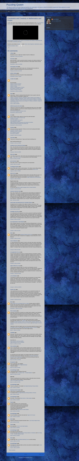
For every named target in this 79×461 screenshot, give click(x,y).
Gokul (11, 437)
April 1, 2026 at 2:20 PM (14, 394)
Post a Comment (12, 450)
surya (11, 93)
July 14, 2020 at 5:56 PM (14, 103)
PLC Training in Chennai (14, 132)
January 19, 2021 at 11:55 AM (15, 135)
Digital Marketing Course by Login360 (17, 342)
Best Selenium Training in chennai (16, 88)
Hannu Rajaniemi (31, 44)
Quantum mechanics (11, 45)
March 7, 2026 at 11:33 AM (15, 330)
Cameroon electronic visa (15, 191)
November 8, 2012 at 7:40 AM (15, 76)
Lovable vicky (13, 78)
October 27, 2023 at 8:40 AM (15, 188)
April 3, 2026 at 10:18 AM (15, 411)
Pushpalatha (13, 362)
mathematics (36, 44)
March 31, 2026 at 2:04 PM (15, 374)
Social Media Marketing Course (23, 439)
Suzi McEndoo (15, 41)
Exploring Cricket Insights (15, 389)
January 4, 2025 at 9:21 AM (15, 230)
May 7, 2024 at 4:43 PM (14, 200)
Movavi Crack (35, 169)
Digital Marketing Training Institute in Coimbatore (27, 432)
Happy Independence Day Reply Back (34, 177)
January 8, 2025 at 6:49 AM (15, 263)
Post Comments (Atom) (28, 457)
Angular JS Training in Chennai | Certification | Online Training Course (23, 97)
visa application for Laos (15, 252)
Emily (11, 301)
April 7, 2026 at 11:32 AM (15, 416)
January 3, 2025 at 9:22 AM (15, 219)
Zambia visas (13, 289)
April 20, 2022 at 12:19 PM (15, 164)
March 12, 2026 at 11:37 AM (15, 343)
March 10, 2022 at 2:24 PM (15, 158)
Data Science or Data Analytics (26, 398)
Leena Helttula (56, 19)
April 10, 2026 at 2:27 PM (15, 441)
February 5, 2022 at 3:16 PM (15, 152)
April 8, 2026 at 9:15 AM (14, 422)
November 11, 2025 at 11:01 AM (16, 308)
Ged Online (12, 58)
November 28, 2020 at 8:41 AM (16, 112)
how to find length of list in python (16, 120)
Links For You (13, 173)
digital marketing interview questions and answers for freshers (21, 122)
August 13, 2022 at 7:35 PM (15, 170)
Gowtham (12, 127)
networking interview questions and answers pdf (19, 123)
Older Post (41, 454)
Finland (24, 11)
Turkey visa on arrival (17, 157)
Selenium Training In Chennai (15, 83)
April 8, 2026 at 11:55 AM (15, 427)
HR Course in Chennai (14, 133)
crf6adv (11, 53)
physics (41, 44)
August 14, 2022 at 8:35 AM (15, 178)
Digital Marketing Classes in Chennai (30, 327)
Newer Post (10, 454)
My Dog (19, 11)
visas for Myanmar (14, 240)
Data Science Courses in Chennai (24, 322)
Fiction (26, 44)
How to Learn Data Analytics (22, 426)
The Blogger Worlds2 (14, 166)
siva (11, 114)
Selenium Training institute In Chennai (17, 87)
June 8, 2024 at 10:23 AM (15, 209)
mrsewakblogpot (13, 369)
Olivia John (12, 154)
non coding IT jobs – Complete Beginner (24, 372)
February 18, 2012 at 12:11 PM (16, 70)
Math (9, 11)
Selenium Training (13, 86)
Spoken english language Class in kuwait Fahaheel (26, 187)
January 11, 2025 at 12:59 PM (15, 287)
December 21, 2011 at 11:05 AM (16, 64)
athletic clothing (13, 73)
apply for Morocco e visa (15, 265)
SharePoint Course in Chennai (16, 131)
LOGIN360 (12, 332)
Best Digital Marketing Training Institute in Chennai (26, 392)
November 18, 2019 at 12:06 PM (16, 91)
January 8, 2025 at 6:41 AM (15, 249)
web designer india (14, 66)
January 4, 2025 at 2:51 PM (15, 238)
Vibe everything (13, 310)
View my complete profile (56, 20)
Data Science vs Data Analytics (23, 409)
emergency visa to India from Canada (17, 145)
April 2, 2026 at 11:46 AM (15, 399)
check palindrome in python (15, 121)
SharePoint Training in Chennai (16, 130)
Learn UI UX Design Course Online (16, 380)
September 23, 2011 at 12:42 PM (16, 56)
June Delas (12, 137)
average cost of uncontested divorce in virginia (20, 303)
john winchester (13, 161)
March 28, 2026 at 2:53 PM (15, 367)
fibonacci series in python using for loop (17, 117)
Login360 (24, 320)
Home (25, 454)
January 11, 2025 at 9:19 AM (15, 273)
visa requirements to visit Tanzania (17, 221)
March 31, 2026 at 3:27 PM (15, 382)
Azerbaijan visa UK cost (15, 211)
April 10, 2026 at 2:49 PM (15, 447)
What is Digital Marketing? (22, 364)
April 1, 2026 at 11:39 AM (15, 387)
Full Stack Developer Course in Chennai (21, 321)
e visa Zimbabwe (13, 275)
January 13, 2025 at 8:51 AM (15, 299)
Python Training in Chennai (34, 321)
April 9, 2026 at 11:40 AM (15, 435)
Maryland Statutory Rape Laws (26, 234)
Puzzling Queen (15, 4)
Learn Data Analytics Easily (35, 420)
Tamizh (11, 402)
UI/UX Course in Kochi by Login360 (16, 341)
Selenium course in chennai (15, 84)
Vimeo (20, 41)
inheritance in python (14, 118)
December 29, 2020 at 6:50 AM (16, 125)
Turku (17, 45)
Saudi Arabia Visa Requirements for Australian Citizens (21, 202)
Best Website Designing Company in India (18, 111)
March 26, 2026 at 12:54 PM (15, 359)
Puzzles (13, 11)
